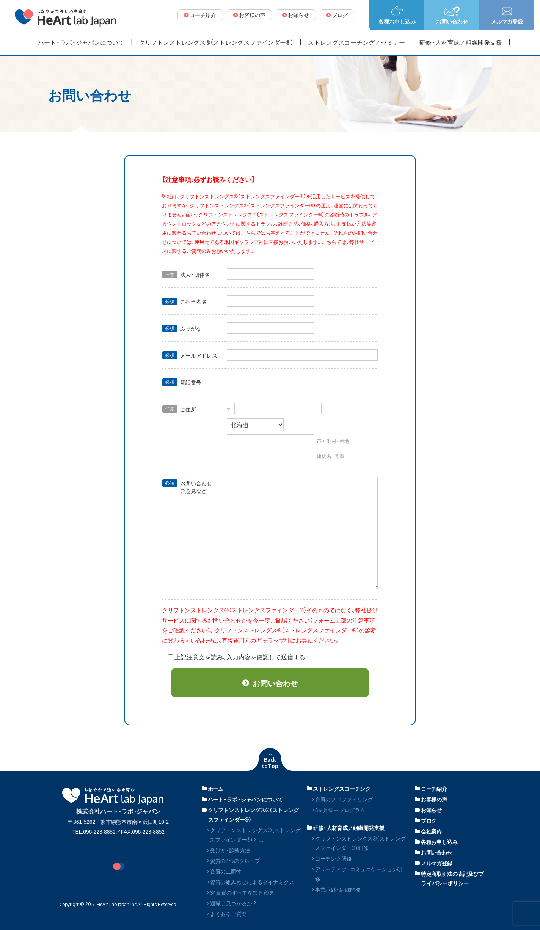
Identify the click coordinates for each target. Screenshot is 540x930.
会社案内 (428, 831)
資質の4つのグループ (233, 860)
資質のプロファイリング (342, 799)
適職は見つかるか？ (231, 903)
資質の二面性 (224, 871)
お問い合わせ (433, 852)
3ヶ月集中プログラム (338, 810)
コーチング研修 (332, 858)
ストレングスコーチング (338, 788)
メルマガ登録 (433, 863)
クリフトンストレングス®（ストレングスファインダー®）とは (253, 834)
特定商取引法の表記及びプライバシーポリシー (449, 878)
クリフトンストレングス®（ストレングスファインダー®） (250, 814)
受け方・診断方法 (228, 850)
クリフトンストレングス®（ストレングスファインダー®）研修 (358, 843)
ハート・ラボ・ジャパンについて (242, 799)
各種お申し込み (436, 841)
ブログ (425, 820)
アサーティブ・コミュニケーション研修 (357, 873)
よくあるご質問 (227, 913)
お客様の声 (431, 799)
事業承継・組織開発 (336, 889)
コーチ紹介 (431, 788)
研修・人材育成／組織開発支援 (346, 827)
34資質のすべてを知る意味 (240, 892)
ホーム (212, 788)
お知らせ (428, 810)
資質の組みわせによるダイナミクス (250, 882)
